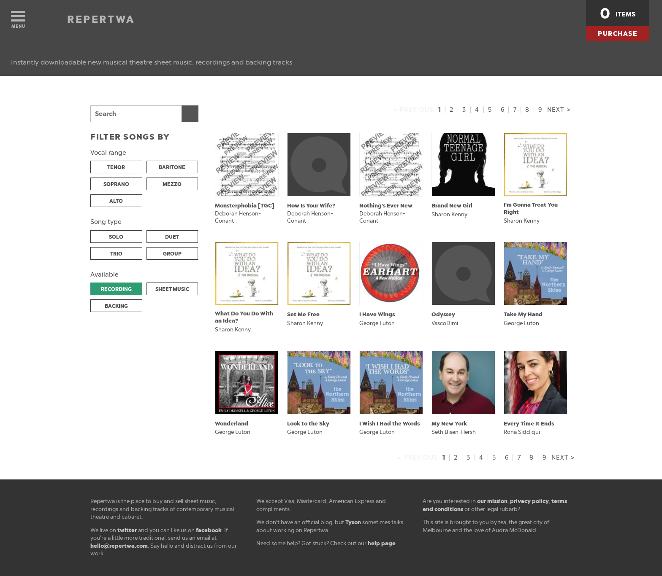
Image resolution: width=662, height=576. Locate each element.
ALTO (116, 201)
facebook (209, 530)
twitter (127, 530)
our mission (492, 501)
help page (382, 543)
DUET (172, 237)
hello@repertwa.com (119, 545)
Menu (18, 20)
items (617, 13)
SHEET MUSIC (172, 289)
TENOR (116, 167)
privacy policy (529, 501)
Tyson (353, 522)
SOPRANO (116, 184)
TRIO (116, 253)
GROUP (172, 253)
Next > (558, 109)
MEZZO (172, 184)
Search (190, 113)
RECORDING (116, 289)
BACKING (116, 306)
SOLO (116, 237)
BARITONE (172, 167)
